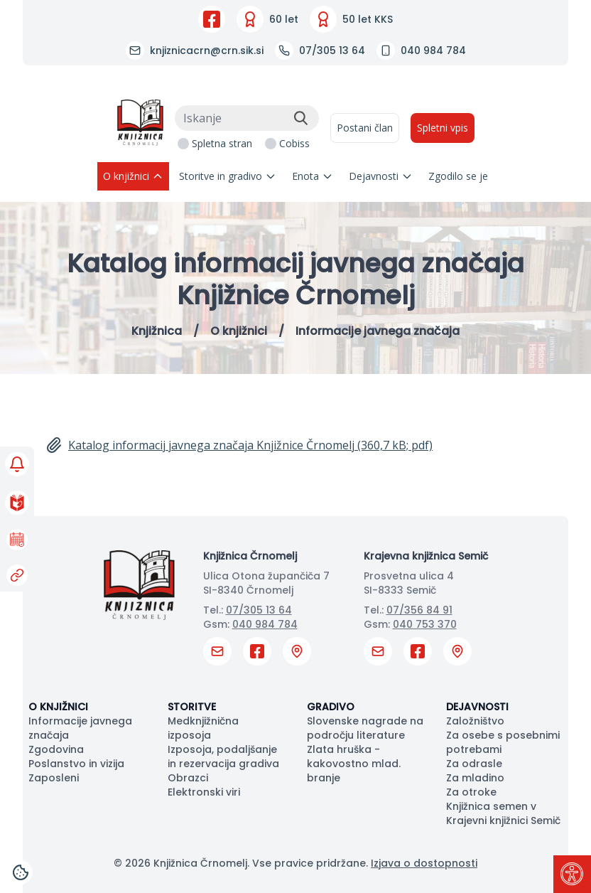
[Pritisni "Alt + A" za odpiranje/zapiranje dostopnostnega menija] (572, 874)
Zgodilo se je (458, 176)
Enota (312, 176)
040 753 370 (425, 624)
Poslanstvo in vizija (76, 763)
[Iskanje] (247, 118)
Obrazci (188, 778)
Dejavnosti (381, 176)
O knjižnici (133, 176)
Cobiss (294, 143)
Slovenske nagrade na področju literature (365, 728)
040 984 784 (265, 624)
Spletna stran (222, 143)
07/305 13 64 (259, 610)
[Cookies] (20, 872)
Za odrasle (474, 763)
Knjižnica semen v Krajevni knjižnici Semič (503, 813)
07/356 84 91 (419, 610)
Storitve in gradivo (227, 176)
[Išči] (300, 118)
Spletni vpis (442, 127)
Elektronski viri (204, 792)
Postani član (365, 127)
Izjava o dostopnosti (424, 863)
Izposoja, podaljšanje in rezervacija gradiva (223, 756)
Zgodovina (56, 749)
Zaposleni (53, 778)
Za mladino (475, 778)
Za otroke (471, 792)
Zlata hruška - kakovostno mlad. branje (354, 763)
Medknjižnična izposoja (203, 728)
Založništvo (475, 721)
